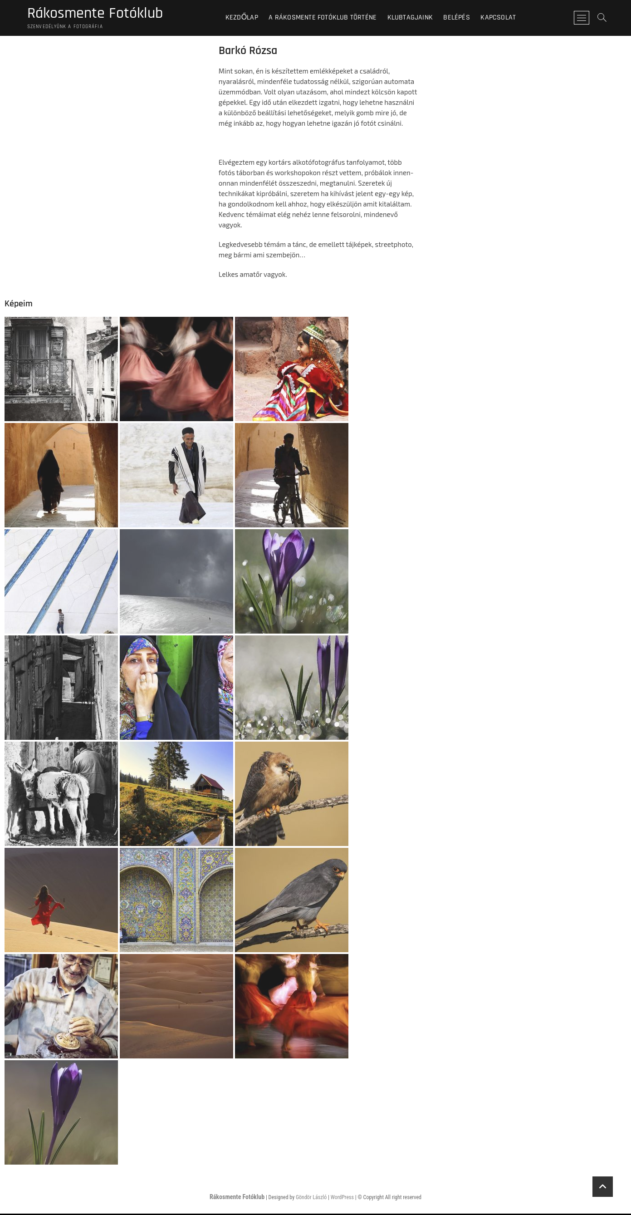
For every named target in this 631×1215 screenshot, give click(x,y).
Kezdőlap (245, 18)
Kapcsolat (502, 18)
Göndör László (311, 1198)
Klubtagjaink (413, 18)
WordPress (342, 1198)
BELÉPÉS (460, 18)
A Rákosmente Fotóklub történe (327, 18)
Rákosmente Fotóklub (99, 14)
